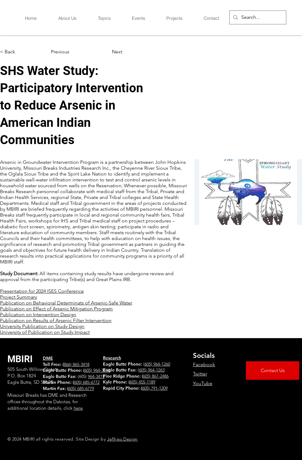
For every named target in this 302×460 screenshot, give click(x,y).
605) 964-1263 (152, 370)
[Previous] (71, 52)
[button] (20, 52)
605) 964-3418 (97, 370)
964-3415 (96, 376)
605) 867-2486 (156, 376)
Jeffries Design (122, 439)
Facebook (204, 364)
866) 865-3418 (76, 364)
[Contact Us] (272, 370)
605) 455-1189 (142, 382)
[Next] (107, 52)
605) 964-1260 (157, 364)
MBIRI (20, 359)
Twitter (200, 374)
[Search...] (257, 17)
